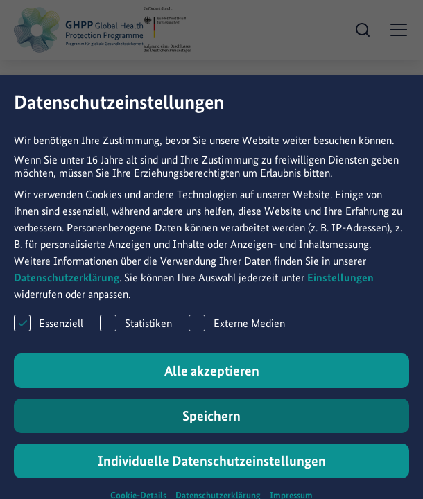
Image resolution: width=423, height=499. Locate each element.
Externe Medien (237, 333)
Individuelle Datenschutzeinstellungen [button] (212, 471)
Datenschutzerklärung (66, 288)
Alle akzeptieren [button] (211, 381)
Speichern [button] (211, 426)
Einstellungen (340, 288)
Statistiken (136, 333)
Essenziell (48, 333)
